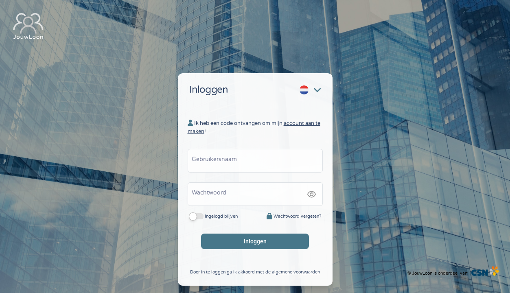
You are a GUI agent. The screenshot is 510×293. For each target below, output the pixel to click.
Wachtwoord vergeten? (294, 211)
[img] (311, 190)
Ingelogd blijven (221, 211)
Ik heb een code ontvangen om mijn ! (254, 122)
